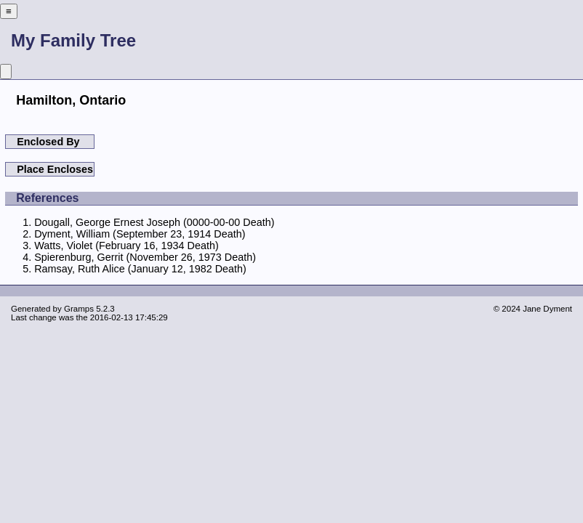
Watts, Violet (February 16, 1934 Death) (126, 245)
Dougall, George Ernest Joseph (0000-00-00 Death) (154, 222)
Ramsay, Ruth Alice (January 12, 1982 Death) (140, 269)
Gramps (79, 308)
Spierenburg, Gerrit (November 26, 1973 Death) (145, 257)
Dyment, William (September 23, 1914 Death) (139, 234)
